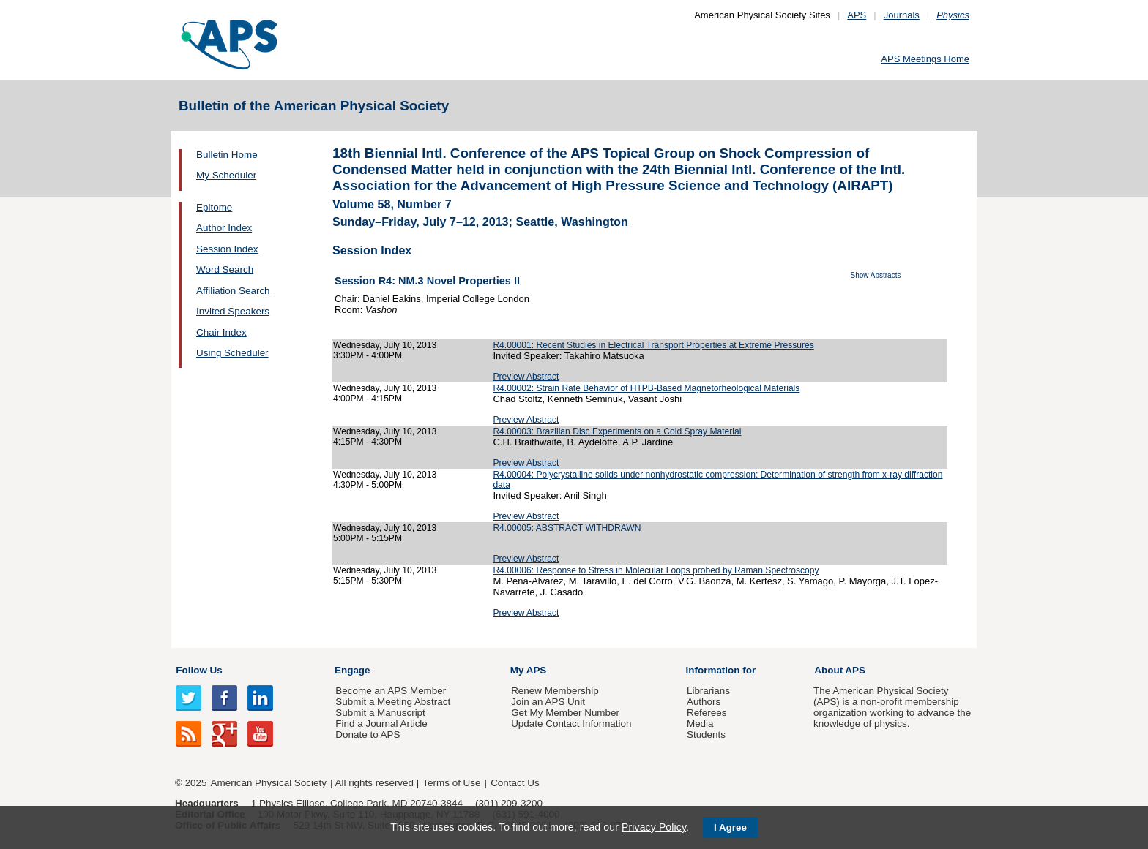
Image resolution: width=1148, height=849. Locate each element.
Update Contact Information (571, 723)
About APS (839, 670)
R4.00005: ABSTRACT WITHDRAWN (567, 528)
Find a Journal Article (381, 723)
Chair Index (221, 332)
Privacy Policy (654, 827)
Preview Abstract (526, 376)
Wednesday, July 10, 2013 (384, 345)
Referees (707, 712)
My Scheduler (226, 175)
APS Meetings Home (925, 58)
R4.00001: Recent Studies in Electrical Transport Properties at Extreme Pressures (653, 345)
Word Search (224, 269)
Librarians (708, 690)
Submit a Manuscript (380, 712)
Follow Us (199, 670)
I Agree (730, 827)
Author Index (224, 227)
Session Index (227, 249)
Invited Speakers (232, 311)
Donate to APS (367, 734)
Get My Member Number (565, 712)
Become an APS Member (390, 690)
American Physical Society (269, 782)
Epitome (214, 207)
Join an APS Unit (548, 701)
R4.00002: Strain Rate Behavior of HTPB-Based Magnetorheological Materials (646, 388)
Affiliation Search (233, 290)
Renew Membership (555, 690)
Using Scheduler (232, 352)
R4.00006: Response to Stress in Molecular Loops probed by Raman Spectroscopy (656, 570)
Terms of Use (451, 782)
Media (700, 723)
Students (706, 734)
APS (856, 15)
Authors (703, 701)
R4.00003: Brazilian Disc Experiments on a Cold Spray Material (617, 431)
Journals (902, 15)
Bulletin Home (227, 154)
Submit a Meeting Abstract (392, 701)
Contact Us (515, 782)
